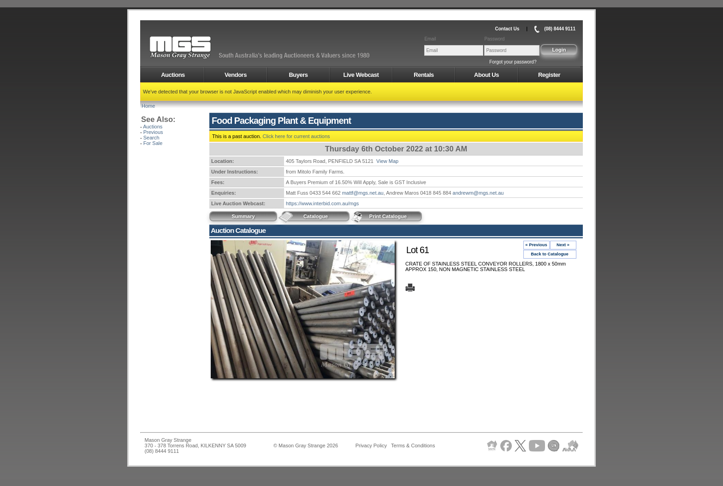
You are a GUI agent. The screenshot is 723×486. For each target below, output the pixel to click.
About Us (486, 74)
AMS (203, 47)
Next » (563, 245)
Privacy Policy (371, 445)
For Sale (153, 143)
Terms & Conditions (413, 445)
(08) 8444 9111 (559, 28)
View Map (387, 161)
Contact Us (507, 28)
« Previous (536, 245)
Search (151, 137)
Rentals (423, 74)
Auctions (173, 74)
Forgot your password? (512, 61)
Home (148, 106)
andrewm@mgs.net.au (478, 193)
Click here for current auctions (296, 136)
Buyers (298, 74)
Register (549, 74)
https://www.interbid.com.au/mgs (322, 203)
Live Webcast (361, 74)
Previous (153, 132)
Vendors (236, 74)
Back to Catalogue (550, 254)
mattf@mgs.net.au (363, 193)
